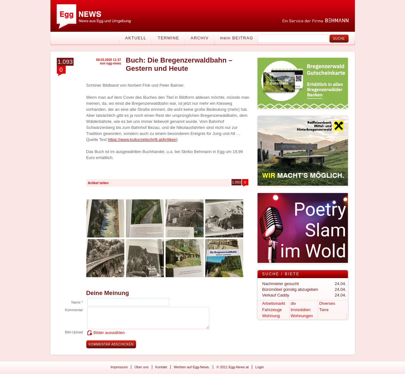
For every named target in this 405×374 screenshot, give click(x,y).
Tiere (324, 309)
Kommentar (74, 310)
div (293, 303)
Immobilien (301, 309)
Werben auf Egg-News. (192, 367)
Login (259, 367)
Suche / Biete (281, 274)
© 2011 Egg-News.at (232, 367)
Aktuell (136, 38)
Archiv (200, 38)
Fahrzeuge (272, 309)
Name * (77, 302)
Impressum (119, 367)
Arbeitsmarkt (273, 303)
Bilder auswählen (109, 332)
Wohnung (271, 315)
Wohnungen (302, 315)
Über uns (141, 367)
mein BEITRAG (236, 38)
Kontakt (161, 367)
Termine (168, 38)
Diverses (327, 303)
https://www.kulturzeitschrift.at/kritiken (142, 139)
